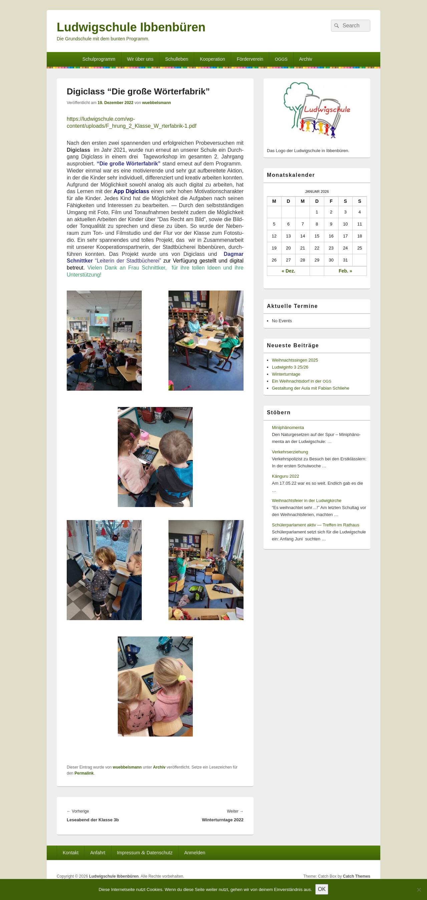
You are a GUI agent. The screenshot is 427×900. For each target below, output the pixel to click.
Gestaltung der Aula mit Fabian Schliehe (310, 388)
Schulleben (176, 59)
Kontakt (70, 852)
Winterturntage (286, 374)
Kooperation (212, 59)
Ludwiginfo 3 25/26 (290, 367)
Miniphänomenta (288, 427)
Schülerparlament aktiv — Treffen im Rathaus (315, 524)
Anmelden (194, 852)
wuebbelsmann (156, 102)
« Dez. (288, 271)
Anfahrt (97, 852)
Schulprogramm (98, 59)
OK (322, 889)
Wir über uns (140, 59)
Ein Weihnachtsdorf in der (301, 381)
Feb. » (345, 271)
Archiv (305, 59)
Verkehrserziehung (290, 451)
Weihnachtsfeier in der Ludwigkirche (307, 500)
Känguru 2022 (285, 476)
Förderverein (250, 59)
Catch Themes (356, 876)
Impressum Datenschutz (144, 852)
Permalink (83, 773)
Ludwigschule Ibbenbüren (131, 27)
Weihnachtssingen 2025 (295, 360)
